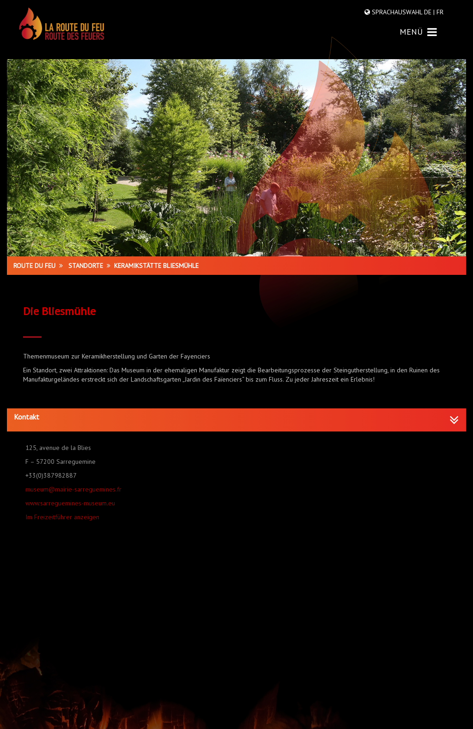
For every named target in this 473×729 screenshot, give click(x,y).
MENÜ (418, 31)
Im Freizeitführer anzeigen (62, 517)
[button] (236, 417)
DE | (429, 12)
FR (439, 12)
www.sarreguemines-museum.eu (70, 503)
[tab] (236, 419)
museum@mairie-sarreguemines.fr (73, 489)
